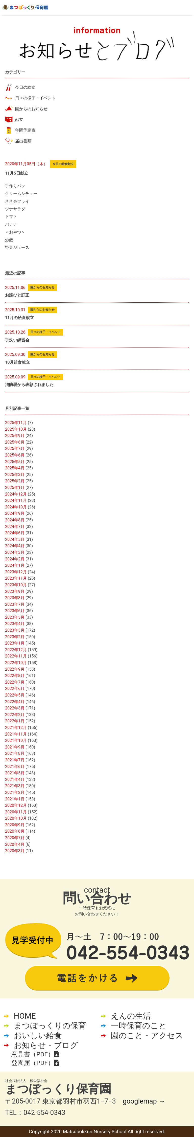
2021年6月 (15, 766)
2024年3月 (15, 552)
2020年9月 (15, 824)
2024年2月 (15, 559)
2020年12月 (16, 805)
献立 (19, 119)
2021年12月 (16, 727)
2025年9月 (15, 435)
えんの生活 (131, 1016)
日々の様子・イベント (35, 98)
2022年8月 (15, 675)
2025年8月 (15, 442)
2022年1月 (15, 721)
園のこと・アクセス (147, 1035)
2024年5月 (15, 539)
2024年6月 (15, 532)
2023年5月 (15, 617)
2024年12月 (16, 494)
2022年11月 (16, 656)
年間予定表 (25, 130)
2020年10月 (16, 818)
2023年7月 (15, 604)
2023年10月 (16, 584)
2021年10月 (16, 740)
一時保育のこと (138, 1025)
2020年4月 (15, 844)
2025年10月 (16, 429)
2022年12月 (16, 649)
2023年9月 (15, 591)
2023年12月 (16, 572)
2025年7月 (15, 448)
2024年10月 (16, 507)
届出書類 (23, 141)
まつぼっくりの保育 (50, 1025)
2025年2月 (15, 481)
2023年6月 (15, 610)
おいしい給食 (38, 1035)
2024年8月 (15, 520)
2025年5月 (15, 461)
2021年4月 (15, 779)
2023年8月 (15, 597)
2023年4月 (15, 623)
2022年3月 (15, 708)
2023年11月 (16, 578)
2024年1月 (15, 565)
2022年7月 (15, 682)
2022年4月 (15, 701)
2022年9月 (15, 669)
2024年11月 (16, 500)
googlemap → (144, 1101)
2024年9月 (15, 513)
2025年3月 (15, 474)
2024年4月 (15, 545)
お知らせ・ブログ (46, 1045)
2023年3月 (15, 630)
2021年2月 (15, 792)
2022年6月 (15, 688)
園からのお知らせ (31, 108)
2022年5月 (15, 695)
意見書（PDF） (35, 1054)
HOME (25, 1016)
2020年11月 (16, 812)
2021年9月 (15, 747)
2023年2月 (15, 636)
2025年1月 (15, 487)
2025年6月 (15, 455)
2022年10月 (16, 662)
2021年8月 (15, 753)
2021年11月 (16, 734)
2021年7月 (15, 760)
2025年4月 (15, 468)
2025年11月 (16, 422)
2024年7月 (15, 526)
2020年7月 (15, 837)
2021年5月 (15, 773)
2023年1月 (15, 643)
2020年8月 (15, 831)
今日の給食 (25, 87)
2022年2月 (15, 714)
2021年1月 (15, 799)
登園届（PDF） (35, 1063)
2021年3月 (15, 785)
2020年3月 (15, 850)
